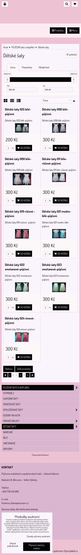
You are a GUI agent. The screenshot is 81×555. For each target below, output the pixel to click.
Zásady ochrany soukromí (38, 536)
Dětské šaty (41, 426)
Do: (58, 88)
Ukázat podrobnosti (12, 544)
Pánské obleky (41, 421)
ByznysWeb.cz (71, 551)
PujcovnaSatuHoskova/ (40, 455)
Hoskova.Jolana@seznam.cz (15, 503)
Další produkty (24, 368)
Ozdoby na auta (11, 415)
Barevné (8, 432)
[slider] (7, 79)
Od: (22, 88)
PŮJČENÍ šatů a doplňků (41, 387)
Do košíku (24, 147)
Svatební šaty (10, 398)
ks (10, 148)
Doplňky (8, 448)
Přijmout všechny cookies (36, 547)
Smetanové (9, 443)
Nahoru (8, 368)
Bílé (5, 437)
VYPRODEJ (8, 393)
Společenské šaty (41, 410)
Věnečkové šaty (12, 404)
